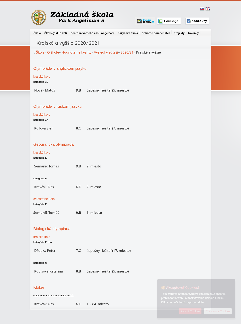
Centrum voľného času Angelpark (92, 33)
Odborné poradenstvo (156, 33)
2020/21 (126, 52)
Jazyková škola (128, 33)
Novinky (193, 33)
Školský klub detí (55, 33)
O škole (53, 52)
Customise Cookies (218, 311)
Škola (37, 33)
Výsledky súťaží (106, 52)
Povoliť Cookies (190, 311)
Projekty (179, 33)
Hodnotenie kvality (76, 52)
